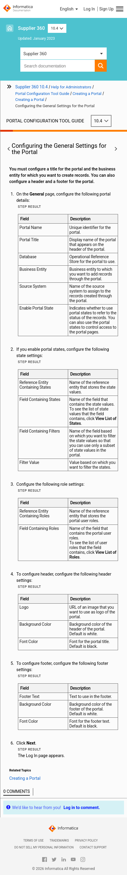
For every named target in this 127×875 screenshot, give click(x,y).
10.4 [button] (57, 28)
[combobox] (57, 66)
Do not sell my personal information (44, 847)
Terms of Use (33, 840)
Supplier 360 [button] (35, 53)
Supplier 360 (31, 28)
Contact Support (93, 847)
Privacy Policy (86, 840)
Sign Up (106, 9)
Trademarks (59, 840)
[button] (70, 9)
